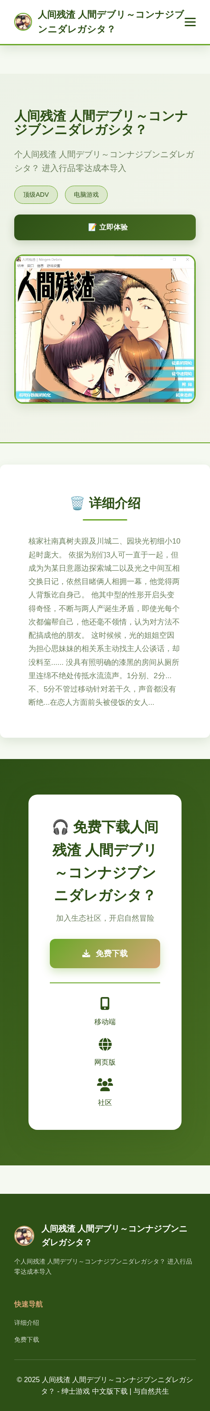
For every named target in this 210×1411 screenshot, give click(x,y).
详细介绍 (26, 1322)
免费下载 (26, 1339)
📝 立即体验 (107, 227)
